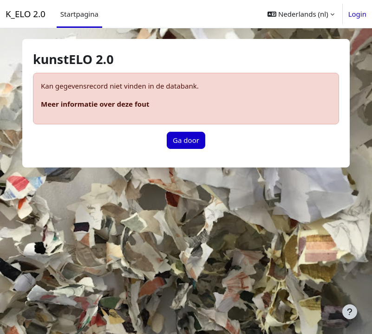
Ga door (186, 140)
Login (357, 14)
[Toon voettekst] (349, 311)
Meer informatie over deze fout (95, 104)
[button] (300, 14)
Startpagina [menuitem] (79, 14)
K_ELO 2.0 (26, 13)
